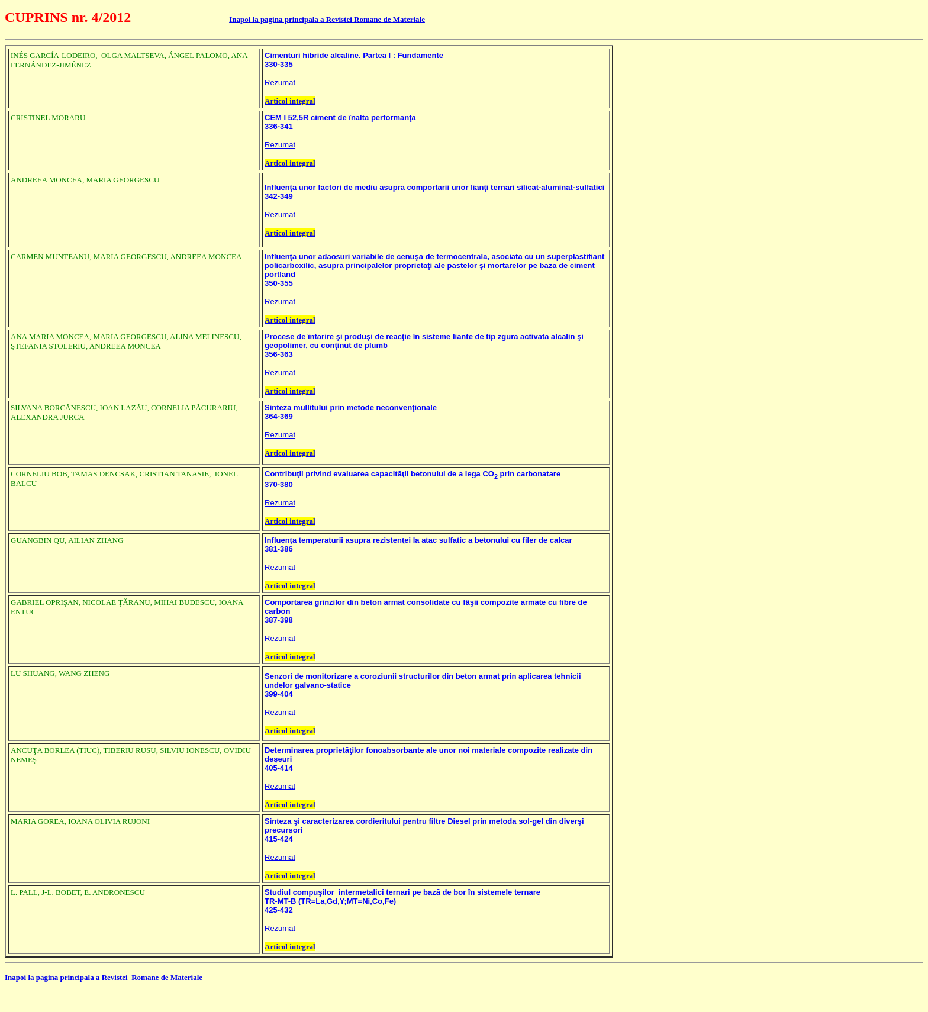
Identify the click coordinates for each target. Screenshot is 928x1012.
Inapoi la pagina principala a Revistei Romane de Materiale (327, 19)
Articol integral (290, 100)
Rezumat (280, 82)
